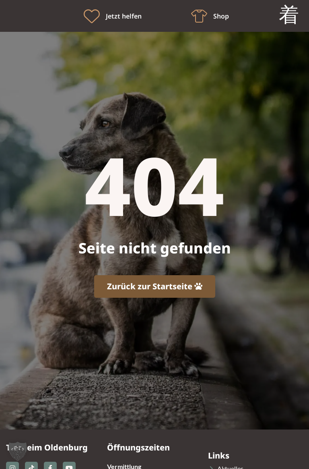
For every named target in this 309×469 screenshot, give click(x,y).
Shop (221, 16)
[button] (17, 451)
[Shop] (199, 16)
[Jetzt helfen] (92, 16)
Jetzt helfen (124, 16)
